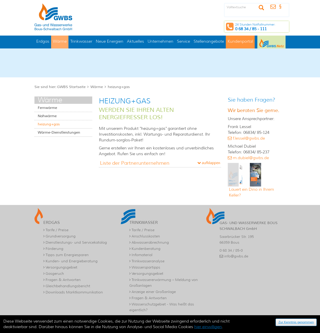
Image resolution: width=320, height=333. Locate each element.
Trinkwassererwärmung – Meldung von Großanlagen (163, 283)
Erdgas (42, 41)
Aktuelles (135, 41)
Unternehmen (160, 41)
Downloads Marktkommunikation (74, 292)
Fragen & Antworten (63, 280)
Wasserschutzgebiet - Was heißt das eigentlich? (161, 307)
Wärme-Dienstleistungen (59, 132)
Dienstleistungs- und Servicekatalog (76, 242)
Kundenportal (240, 41)
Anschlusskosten (146, 236)
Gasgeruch (55, 273)
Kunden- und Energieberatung (72, 261)
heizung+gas (119, 87)
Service (183, 41)
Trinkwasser (81, 41)
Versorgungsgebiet (61, 267)
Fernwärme (47, 108)
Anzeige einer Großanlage (154, 292)
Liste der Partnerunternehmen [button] (134, 163)
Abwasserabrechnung (150, 242)
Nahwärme (47, 116)
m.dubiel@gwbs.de (251, 157)
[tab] (160, 163)
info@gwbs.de (236, 256)
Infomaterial (142, 255)
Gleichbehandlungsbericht (68, 286)
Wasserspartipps (146, 267)
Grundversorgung (61, 236)
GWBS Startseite (71, 87)
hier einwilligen (208, 326)
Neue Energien (109, 41)
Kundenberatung (146, 249)
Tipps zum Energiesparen (67, 255)
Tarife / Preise (57, 230)
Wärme (60, 41)
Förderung (54, 249)
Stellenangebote (209, 41)
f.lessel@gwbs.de (249, 138)
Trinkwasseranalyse (148, 261)
